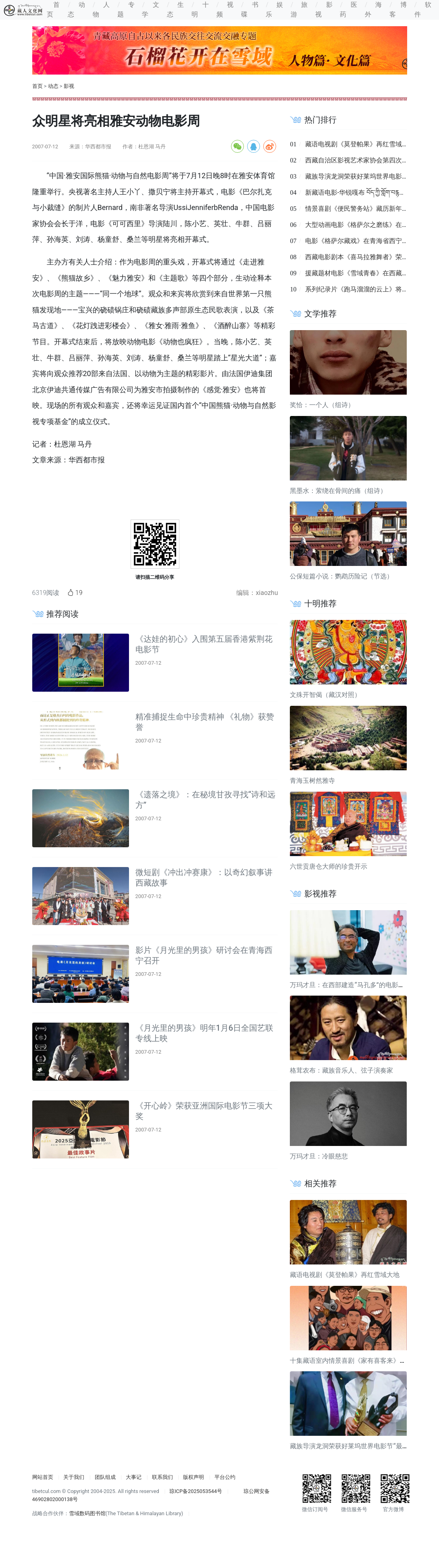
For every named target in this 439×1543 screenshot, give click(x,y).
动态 (53, 86)
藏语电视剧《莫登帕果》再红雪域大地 (360, 144)
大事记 (133, 1477)
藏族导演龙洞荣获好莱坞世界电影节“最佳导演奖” (360, 1446)
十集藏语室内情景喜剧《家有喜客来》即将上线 (357, 1360)
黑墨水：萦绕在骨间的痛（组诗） (338, 491)
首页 (37, 86)
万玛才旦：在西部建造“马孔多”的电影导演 (350, 985)
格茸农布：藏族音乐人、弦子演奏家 (341, 1070)
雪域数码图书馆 (87, 1513)
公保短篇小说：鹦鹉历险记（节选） (341, 576)
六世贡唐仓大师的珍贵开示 (328, 866)
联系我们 (162, 1477)
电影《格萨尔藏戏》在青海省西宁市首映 (363, 241)
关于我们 (73, 1477)
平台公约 (224, 1477)
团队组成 (105, 1477)
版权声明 (193, 1477)
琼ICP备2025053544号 (195, 1491)
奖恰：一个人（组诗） (322, 405)
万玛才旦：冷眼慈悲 (319, 1156)
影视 (69, 86)
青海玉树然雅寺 (312, 780)
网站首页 (42, 1477)
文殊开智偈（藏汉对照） (325, 695)
